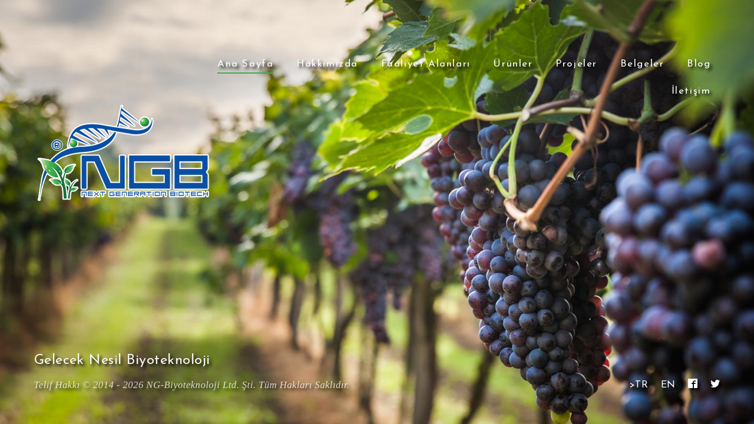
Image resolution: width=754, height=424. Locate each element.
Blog (698, 64)
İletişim (691, 91)
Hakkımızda (327, 64)
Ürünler (513, 64)
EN (668, 385)
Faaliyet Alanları (426, 64)
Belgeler (642, 64)
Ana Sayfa (245, 64)
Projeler (576, 64)
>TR (639, 385)
